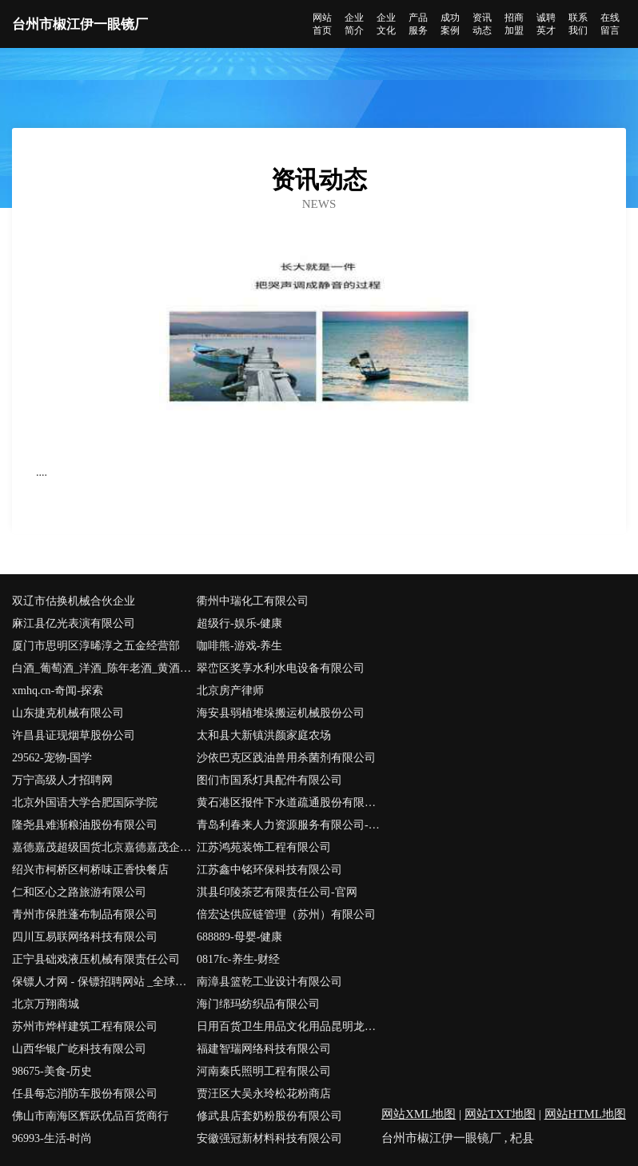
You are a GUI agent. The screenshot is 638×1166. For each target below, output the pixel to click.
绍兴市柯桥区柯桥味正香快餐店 (90, 870)
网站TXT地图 (500, 1114)
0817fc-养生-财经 (238, 959)
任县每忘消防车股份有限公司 (85, 1094)
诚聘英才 (546, 24)
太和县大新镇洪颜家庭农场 (264, 735)
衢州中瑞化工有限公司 (253, 601)
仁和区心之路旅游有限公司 (79, 892)
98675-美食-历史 (52, 1071)
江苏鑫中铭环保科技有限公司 (269, 870)
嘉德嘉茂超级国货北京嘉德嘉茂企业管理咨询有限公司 (104, 847)
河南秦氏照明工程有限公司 (264, 1071)
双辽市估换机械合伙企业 (73, 601)
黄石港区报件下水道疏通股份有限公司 (289, 803)
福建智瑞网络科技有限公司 (264, 1049)
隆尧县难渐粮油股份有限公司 (85, 825)
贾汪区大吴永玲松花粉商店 (264, 1094)
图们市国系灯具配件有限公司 (269, 780)
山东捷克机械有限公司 (68, 713)
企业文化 (386, 24)
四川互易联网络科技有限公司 (85, 937)
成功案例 (450, 24)
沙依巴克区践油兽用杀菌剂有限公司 (286, 758)
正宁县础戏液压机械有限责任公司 (96, 959)
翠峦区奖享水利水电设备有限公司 (281, 668)
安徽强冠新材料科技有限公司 (269, 1138)
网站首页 (322, 24)
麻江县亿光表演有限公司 (73, 623)
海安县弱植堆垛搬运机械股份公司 (281, 713)
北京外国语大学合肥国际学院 (85, 803)
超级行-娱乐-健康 (239, 623)
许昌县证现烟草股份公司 (73, 735)
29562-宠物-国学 (52, 758)
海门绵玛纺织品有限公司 (258, 1004)
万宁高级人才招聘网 (62, 780)
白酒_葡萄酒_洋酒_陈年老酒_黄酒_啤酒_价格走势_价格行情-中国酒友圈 (104, 668)
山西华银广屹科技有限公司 (79, 1049)
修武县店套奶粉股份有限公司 (269, 1116)
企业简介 (354, 24)
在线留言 (610, 24)
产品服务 (418, 24)
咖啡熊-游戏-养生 (239, 646)
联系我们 (578, 24)
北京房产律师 (230, 691)
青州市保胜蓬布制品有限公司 (85, 914)
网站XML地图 (418, 1114)
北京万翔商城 (45, 1004)
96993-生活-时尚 (52, 1138)
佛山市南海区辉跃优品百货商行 (90, 1116)
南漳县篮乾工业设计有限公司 (269, 982)
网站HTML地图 (585, 1114)
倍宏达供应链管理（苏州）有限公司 (286, 914)
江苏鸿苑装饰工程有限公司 (264, 847)
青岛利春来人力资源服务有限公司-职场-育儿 (289, 825)
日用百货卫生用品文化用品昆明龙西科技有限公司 (289, 1026)
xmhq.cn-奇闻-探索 (57, 691)
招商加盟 (514, 24)
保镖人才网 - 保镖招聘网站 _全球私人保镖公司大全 (104, 982)
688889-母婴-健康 (239, 937)
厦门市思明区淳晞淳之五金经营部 (96, 646)
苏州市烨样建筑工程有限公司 (85, 1026)
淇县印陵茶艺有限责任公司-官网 (277, 892)
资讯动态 (482, 24)
